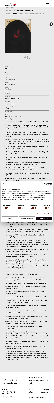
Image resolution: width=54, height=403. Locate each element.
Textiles (26, 13)
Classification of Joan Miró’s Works (25, 10)
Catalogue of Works (10, 10)
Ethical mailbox (44, 392)
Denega (10, 218)
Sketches (8, 13)
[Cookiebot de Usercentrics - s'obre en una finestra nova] (45, 183)
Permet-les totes (44, 218)
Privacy (31, 392)
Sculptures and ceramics (35, 13)
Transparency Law (45, 389)
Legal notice (32, 391)
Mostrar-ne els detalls (43, 213)
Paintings (14, 13)
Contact (31, 389)
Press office (44, 391)
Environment (32, 394)
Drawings (20, 13)
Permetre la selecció (27, 218)
